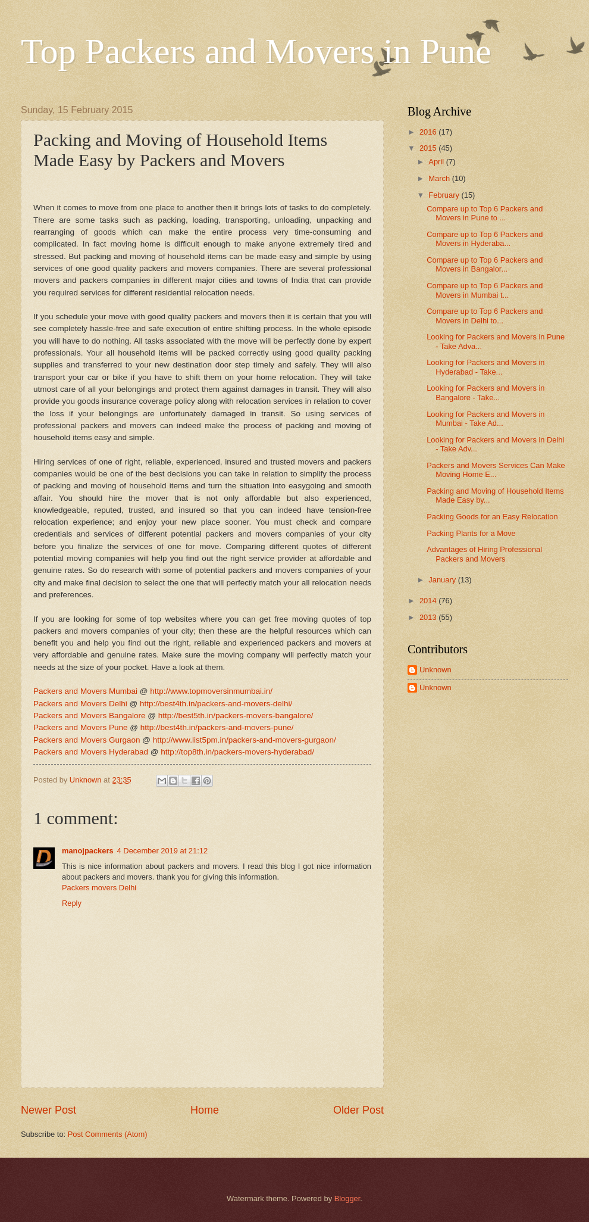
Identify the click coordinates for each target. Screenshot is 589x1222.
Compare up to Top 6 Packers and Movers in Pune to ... (485, 213)
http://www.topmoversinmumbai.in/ (211, 691)
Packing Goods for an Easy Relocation (492, 516)
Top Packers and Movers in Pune (256, 51)
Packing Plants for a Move (471, 533)
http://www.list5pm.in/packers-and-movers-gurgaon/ (244, 739)
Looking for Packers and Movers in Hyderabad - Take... (485, 367)
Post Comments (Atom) (108, 1134)
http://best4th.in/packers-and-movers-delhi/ (216, 703)
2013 (428, 617)
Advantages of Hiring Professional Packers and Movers (484, 554)
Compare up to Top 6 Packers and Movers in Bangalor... (485, 264)
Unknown (435, 669)
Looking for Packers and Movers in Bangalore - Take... (485, 392)
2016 (428, 131)
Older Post (358, 1110)
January (443, 579)
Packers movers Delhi (99, 887)
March (440, 178)
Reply (72, 903)
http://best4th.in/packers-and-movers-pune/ (217, 727)
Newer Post (48, 1110)
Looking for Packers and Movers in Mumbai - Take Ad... (485, 419)
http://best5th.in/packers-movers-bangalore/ (236, 715)
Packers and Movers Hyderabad (90, 751)
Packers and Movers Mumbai (85, 691)
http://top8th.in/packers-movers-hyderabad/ (237, 751)
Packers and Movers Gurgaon (86, 739)
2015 (428, 148)
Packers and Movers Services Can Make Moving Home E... (496, 470)
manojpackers (88, 850)
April (437, 161)
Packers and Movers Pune (80, 727)
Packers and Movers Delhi (80, 703)
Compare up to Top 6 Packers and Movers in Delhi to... (485, 316)
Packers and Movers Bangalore (89, 715)
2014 (428, 600)
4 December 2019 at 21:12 (162, 850)
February (444, 195)
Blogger (347, 1198)
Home (204, 1110)
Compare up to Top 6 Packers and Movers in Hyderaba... (485, 239)
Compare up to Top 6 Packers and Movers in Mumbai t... (485, 290)
